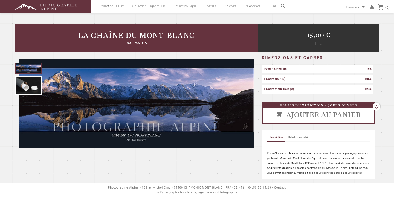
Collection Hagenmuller (148, 6)
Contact (280, 187)
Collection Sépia (185, 6)
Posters (210, 6)
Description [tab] (276, 136)
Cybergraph (168, 192)
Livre (272, 6)
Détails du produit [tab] (298, 136)
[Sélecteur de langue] (356, 7)
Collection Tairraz (111, 6)
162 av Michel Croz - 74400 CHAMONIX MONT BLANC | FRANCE (190, 187)
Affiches (230, 6)
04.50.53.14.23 (259, 187)
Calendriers (252, 6)
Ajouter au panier (318, 115)
